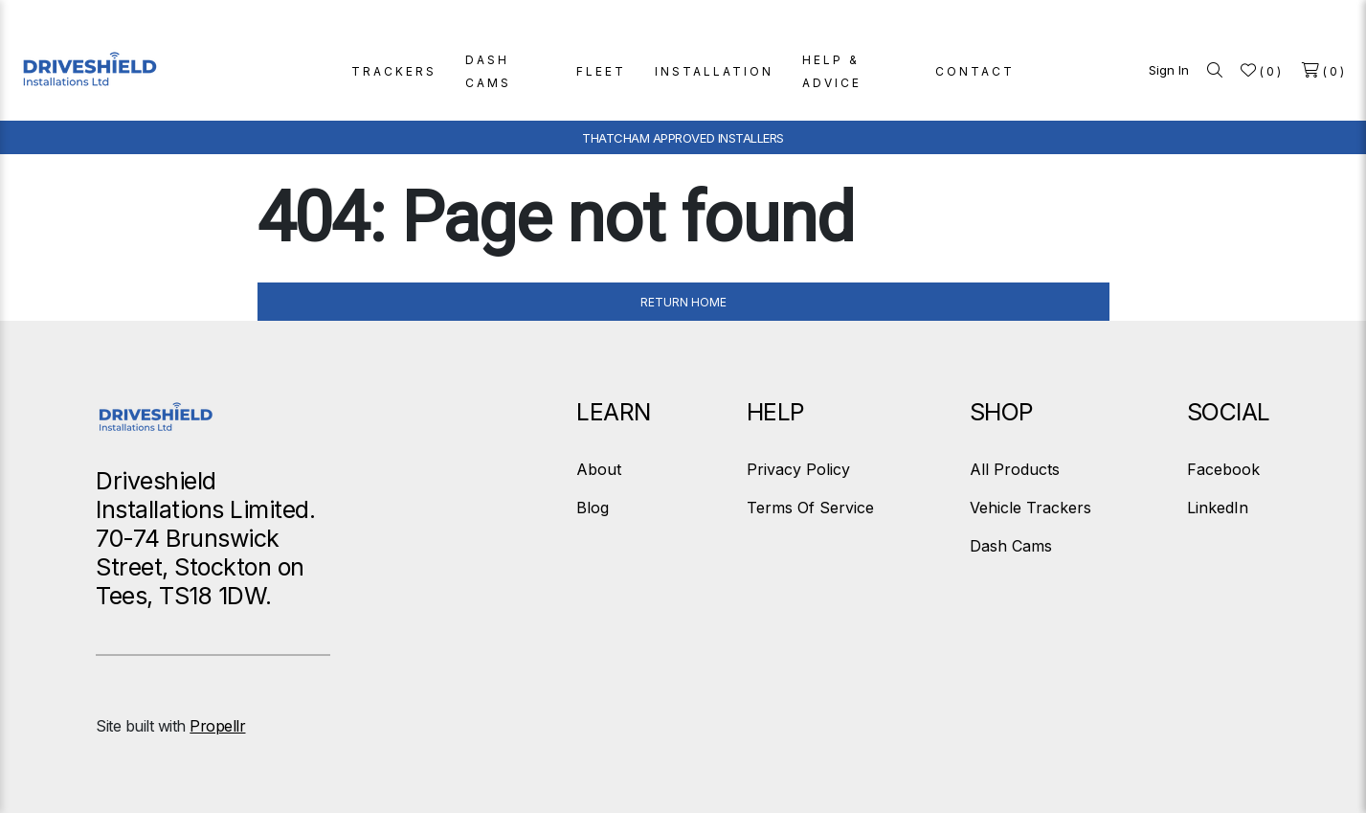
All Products (1015, 469)
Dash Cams (1011, 545)
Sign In (1169, 70)
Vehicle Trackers (1030, 507)
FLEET (601, 71)
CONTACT (975, 71)
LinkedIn (1217, 507)
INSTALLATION (714, 71)
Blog (592, 507)
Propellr (217, 725)
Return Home (683, 302)
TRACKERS (394, 71)
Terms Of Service (810, 507)
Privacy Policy (798, 469)
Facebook (1223, 469)
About (598, 469)
